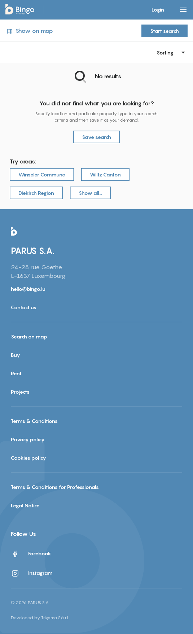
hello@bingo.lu (28, 289)
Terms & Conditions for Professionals (55, 487)
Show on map (29, 31)
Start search (164, 31)
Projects (20, 392)
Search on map (29, 336)
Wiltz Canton (105, 174)
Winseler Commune (41, 174)
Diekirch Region (36, 193)
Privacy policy (28, 439)
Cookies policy (28, 458)
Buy (15, 355)
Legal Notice (25, 505)
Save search (96, 137)
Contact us (23, 307)
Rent (16, 373)
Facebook (31, 554)
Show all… (90, 193)
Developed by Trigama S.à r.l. (40, 617)
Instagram (32, 573)
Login (158, 9)
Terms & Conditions (34, 421)
